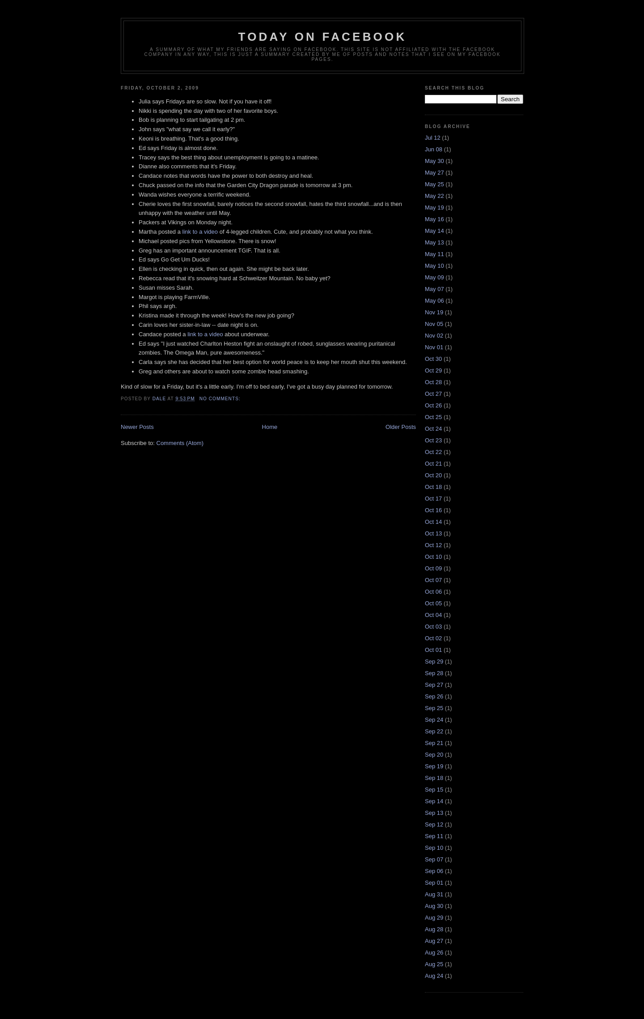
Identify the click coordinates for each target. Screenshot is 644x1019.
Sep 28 (434, 673)
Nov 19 (434, 312)
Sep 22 (434, 731)
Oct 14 (433, 521)
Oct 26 (433, 405)
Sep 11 (434, 836)
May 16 (434, 219)
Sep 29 (434, 661)
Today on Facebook (322, 36)
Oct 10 (433, 556)
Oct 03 (433, 626)
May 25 (434, 184)
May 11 (434, 254)
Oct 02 (433, 638)
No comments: (220, 398)
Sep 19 (434, 766)
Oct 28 (433, 382)
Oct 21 (433, 463)
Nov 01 (434, 347)
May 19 (434, 207)
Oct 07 (433, 580)
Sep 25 (434, 708)
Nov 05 (434, 324)
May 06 (434, 300)
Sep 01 (434, 882)
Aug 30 (434, 906)
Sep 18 (434, 778)
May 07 (434, 289)
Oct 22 (433, 452)
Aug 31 (434, 894)
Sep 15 (434, 789)
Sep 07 (434, 859)
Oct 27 (433, 393)
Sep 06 (434, 871)
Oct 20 (433, 475)
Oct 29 (433, 370)
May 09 (434, 277)
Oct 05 (433, 603)
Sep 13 (434, 812)
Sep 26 (434, 696)
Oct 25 (433, 417)
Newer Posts (137, 427)
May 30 (434, 161)
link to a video (200, 231)
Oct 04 (433, 615)
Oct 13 (433, 533)
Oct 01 (433, 650)
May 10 (434, 265)
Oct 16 (433, 510)
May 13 (434, 242)
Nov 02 (434, 335)
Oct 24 (433, 428)
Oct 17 (433, 498)
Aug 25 (434, 964)
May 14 (434, 230)
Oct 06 (433, 591)
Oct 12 (433, 545)
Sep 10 (434, 847)
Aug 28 (434, 929)
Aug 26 (434, 952)
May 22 (434, 196)
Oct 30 (433, 358)
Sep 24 (434, 719)
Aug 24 (434, 975)
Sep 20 (434, 754)
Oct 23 (433, 440)
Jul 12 (433, 137)
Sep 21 (434, 743)
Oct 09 (433, 568)
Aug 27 (434, 941)
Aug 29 (434, 917)
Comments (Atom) (180, 443)
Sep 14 (434, 801)
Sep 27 (434, 684)
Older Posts (401, 427)
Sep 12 (434, 824)
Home (270, 427)
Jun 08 (433, 149)
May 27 (434, 172)
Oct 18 (433, 487)
